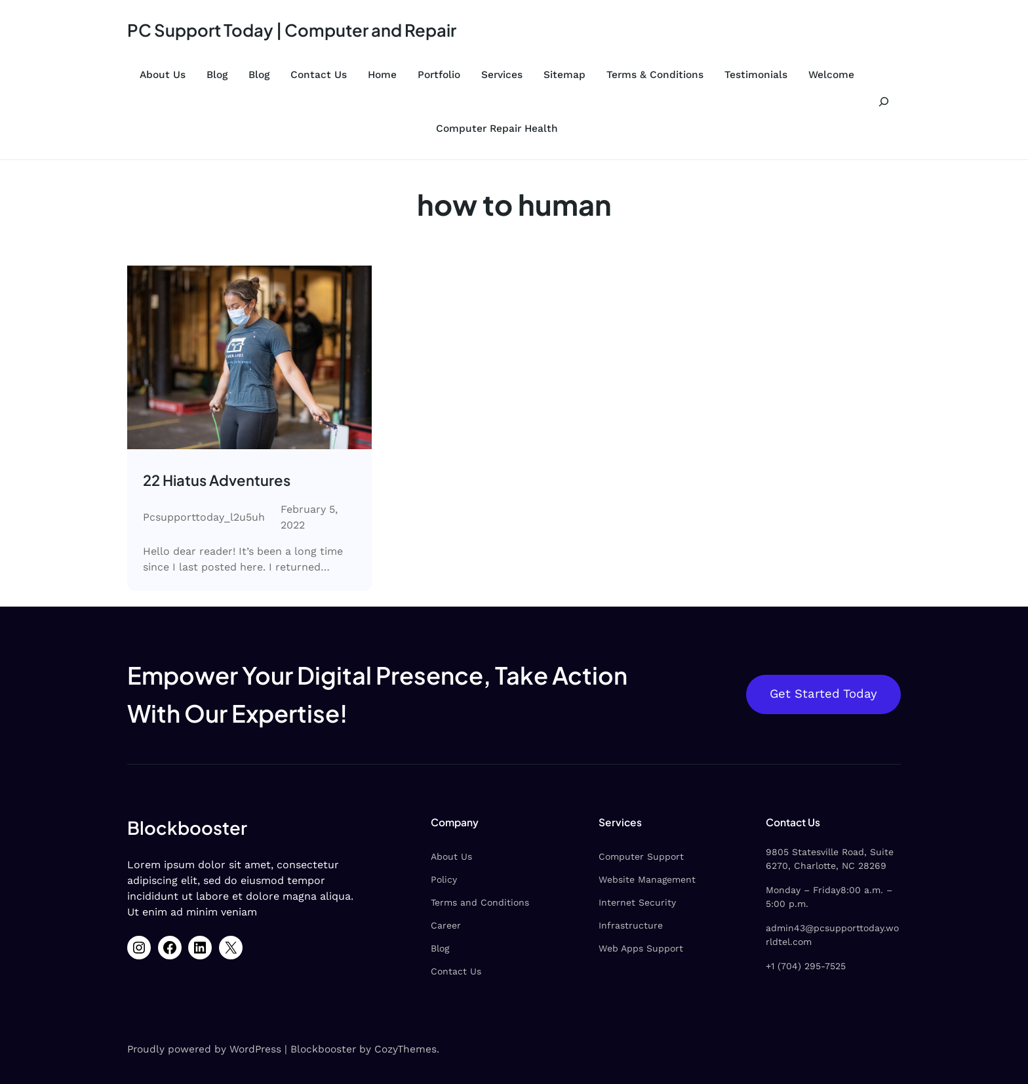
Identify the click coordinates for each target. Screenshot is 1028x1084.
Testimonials (755, 75)
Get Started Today (823, 694)
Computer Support (641, 856)
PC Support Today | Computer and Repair (291, 30)
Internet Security (637, 902)
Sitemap (564, 75)
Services (502, 75)
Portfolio (439, 75)
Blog (217, 75)
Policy (444, 879)
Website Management (647, 879)
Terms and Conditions (480, 902)
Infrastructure (631, 925)
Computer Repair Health (497, 128)
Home (382, 75)
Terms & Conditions (654, 75)
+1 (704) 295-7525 (806, 966)
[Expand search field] (884, 102)
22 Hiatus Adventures (216, 480)
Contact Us (318, 75)
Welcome (831, 75)
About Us (163, 75)
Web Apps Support (641, 948)
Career (446, 925)
